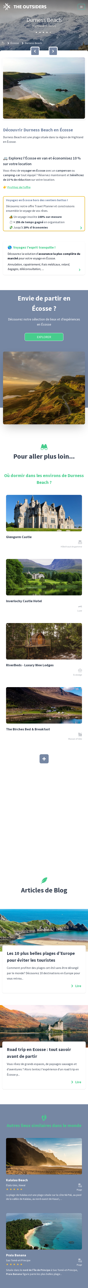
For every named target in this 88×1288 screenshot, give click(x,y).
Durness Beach (33, 43)
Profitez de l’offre (18, 187)
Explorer (44, 337)
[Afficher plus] (44, 758)
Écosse (15, 43)
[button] (44, 88)
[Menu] (81, 7)
